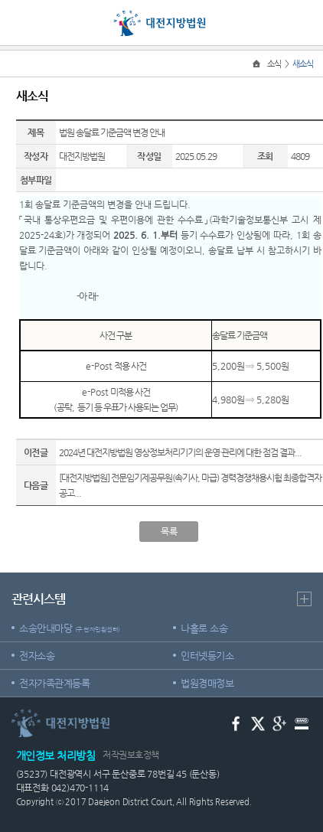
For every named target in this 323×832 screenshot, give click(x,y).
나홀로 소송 (204, 628)
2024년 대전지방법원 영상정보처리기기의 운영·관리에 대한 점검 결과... (180, 452)
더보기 (304, 599)
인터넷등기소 (207, 655)
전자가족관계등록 (54, 683)
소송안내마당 (69, 628)
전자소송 (36, 655)
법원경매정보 (207, 683)
